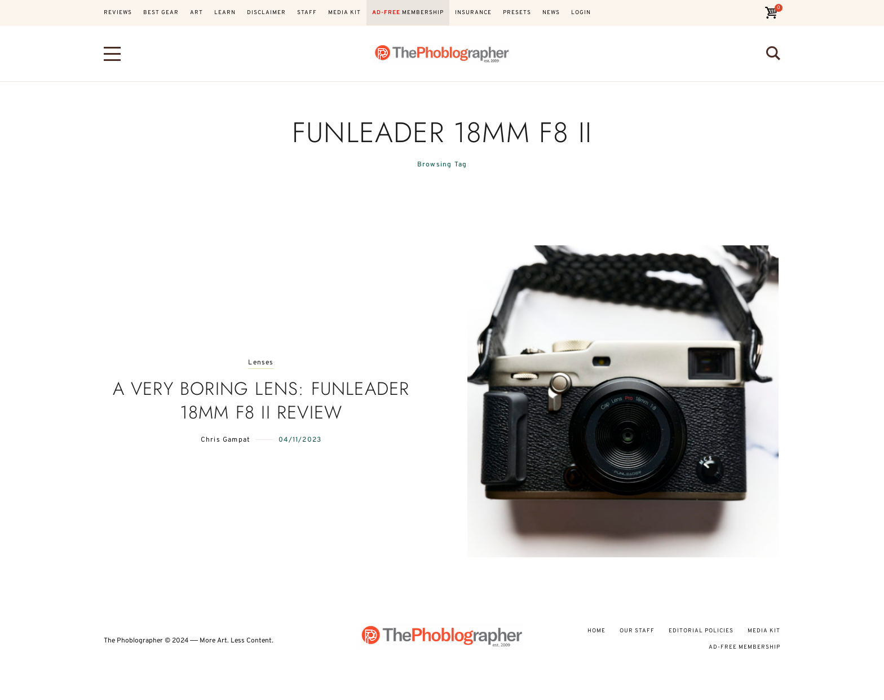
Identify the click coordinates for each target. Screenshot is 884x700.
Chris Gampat (225, 439)
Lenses (260, 363)
